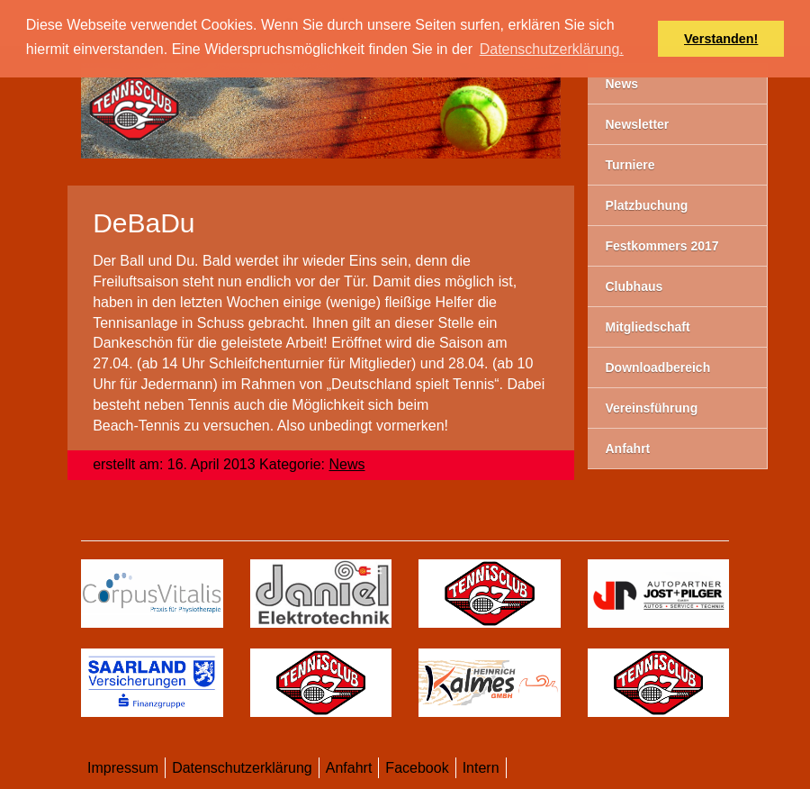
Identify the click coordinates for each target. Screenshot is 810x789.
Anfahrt (349, 767)
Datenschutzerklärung (242, 767)
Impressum (122, 767)
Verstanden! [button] (721, 39)
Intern (481, 767)
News (347, 464)
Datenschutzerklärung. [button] (552, 49)
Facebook (416, 767)
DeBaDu (143, 223)
